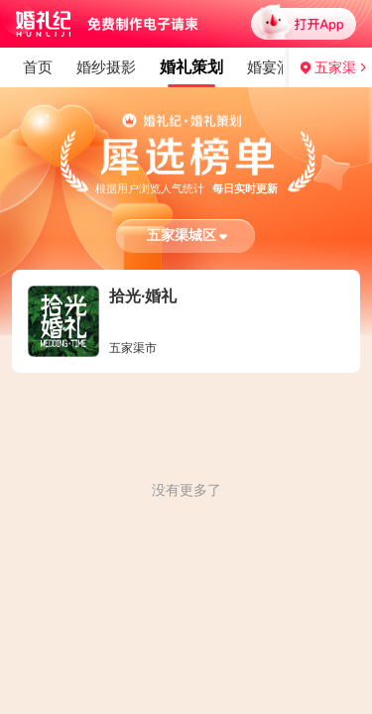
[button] (185, 236)
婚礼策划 (46, 67)
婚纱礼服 (215, 67)
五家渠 (335, 67)
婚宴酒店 (132, 67)
